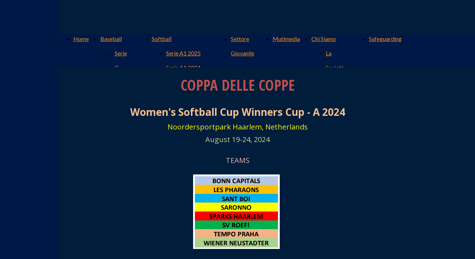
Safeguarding (385, 38)
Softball (162, 38)
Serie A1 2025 (183, 53)
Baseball (111, 38)
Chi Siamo (323, 38)
